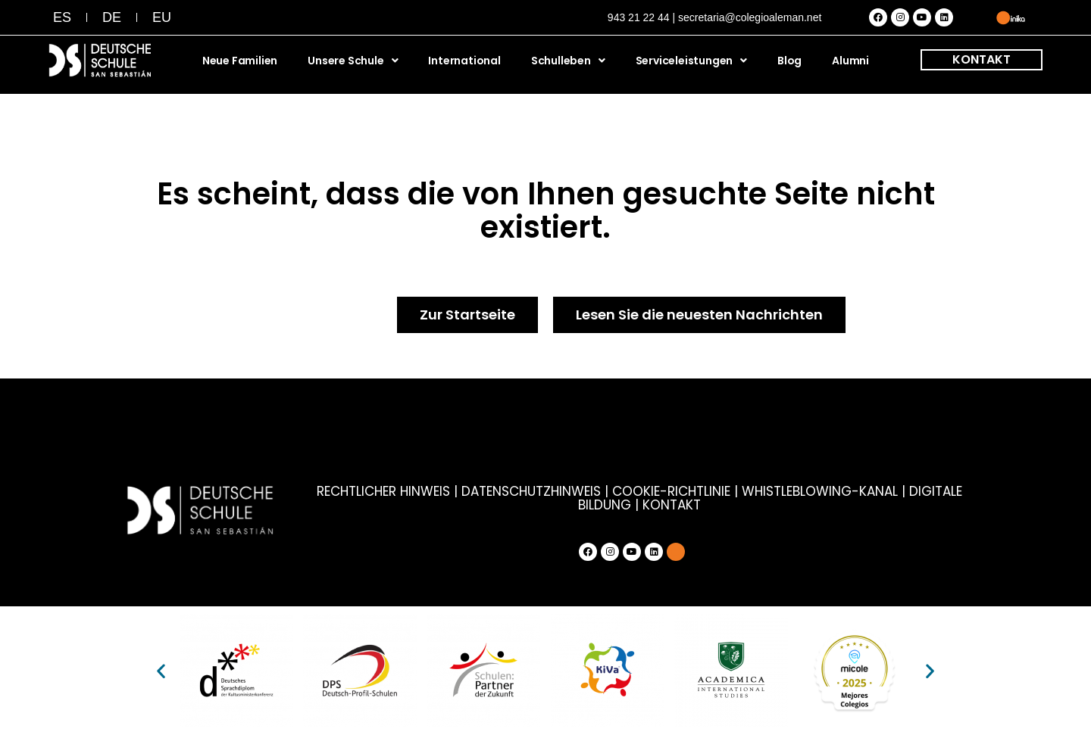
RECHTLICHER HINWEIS (383, 491)
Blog (789, 60)
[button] (161, 671)
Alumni (850, 60)
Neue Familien (239, 60)
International (464, 60)
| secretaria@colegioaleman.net (746, 17)
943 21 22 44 (639, 17)
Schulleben (568, 60)
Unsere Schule (353, 60)
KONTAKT (981, 59)
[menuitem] (62, 17)
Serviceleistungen (691, 60)
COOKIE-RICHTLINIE (671, 491)
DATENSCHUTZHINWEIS (531, 491)
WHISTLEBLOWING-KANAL (822, 491)
